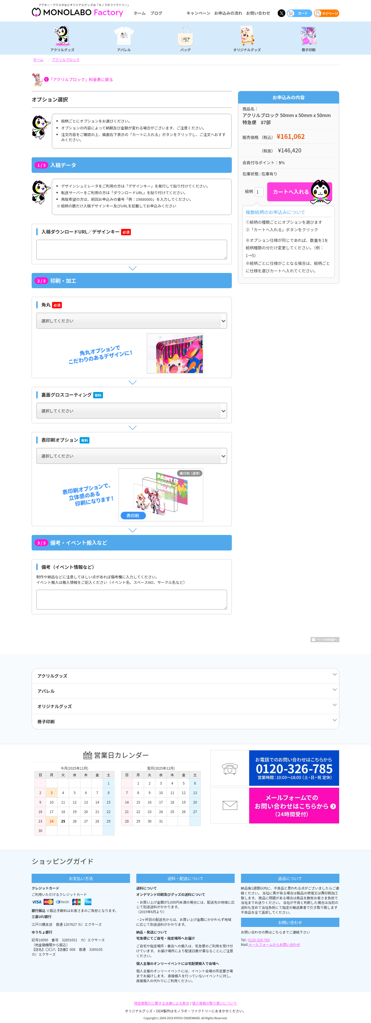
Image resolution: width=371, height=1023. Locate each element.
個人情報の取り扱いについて (214, 1003)
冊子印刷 (308, 49)
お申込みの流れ (228, 13)
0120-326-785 (259, 939)
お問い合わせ (258, 13)
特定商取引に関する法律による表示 (161, 1003)
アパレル (124, 49)
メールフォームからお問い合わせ (274, 944)
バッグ (185, 49)
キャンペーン (198, 13)
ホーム (140, 13)
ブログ (156, 13)
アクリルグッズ (62, 49)
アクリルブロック (65, 59)
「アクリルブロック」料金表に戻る (81, 79)
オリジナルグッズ (247, 49)
